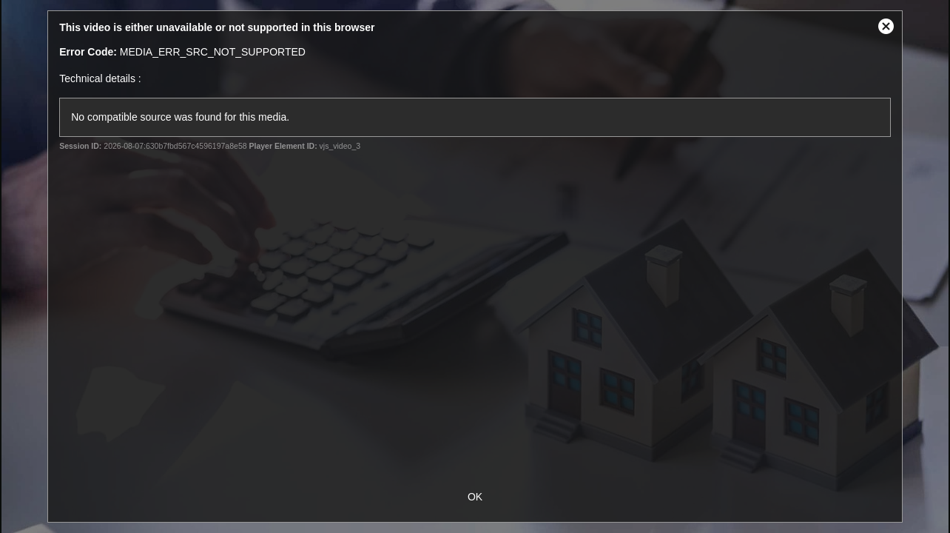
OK (475, 497)
